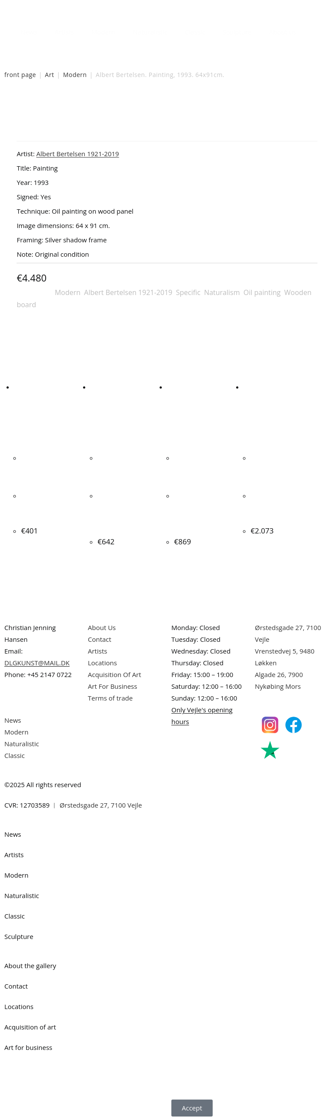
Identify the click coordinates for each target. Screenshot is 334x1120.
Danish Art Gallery (42, 8)
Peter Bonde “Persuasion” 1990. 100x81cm (279, 506)
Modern (103, 31)
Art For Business (112, 685)
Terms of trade (110, 696)
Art (49, 74)
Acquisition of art (30, 1025)
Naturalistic (150, 31)
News (28, 31)
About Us (102, 626)
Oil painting (262, 292)
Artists (63, 31)
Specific (188, 292)
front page (20, 74)
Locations (102, 661)
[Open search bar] (310, 30)
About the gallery (30, 964)
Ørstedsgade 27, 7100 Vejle (101, 803)
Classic (195, 31)
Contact (99, 638)
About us (282, 31)
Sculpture (237, 31)
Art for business (28, 1046)
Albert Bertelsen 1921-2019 (128, 292)
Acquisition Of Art (114, 673)
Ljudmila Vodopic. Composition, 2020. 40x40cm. (51, 506)
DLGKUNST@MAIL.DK (37, 661)
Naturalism (222, 292)
